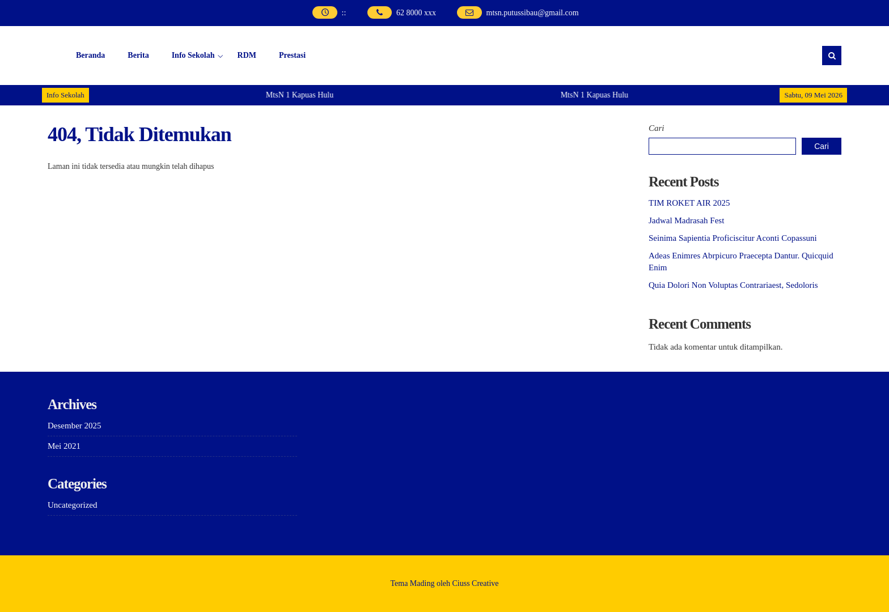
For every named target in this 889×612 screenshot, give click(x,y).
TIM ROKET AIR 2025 (689, 202)
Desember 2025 (74, 425)
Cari (656, 128)
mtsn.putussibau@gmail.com (532, 12)
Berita (138, 55)
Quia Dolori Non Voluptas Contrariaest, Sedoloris (733, 285)
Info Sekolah (193, 55)
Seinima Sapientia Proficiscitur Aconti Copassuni (733, 238)
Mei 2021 (64, 445)
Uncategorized (72, 504)
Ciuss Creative (475, 583)
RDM (247, 55)
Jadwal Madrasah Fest (686, 220)
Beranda (90, 55)
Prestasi (292, 55)
